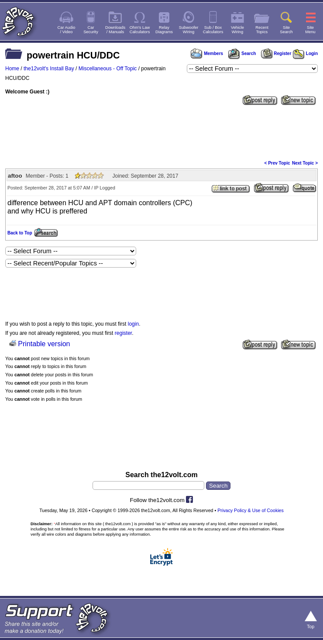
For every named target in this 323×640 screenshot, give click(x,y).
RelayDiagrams (164, 29)
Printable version (44, 344)
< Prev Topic (277, 163)
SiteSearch (286, 29)
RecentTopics (261, 29)
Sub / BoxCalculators (213, 29)
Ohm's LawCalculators (140, 29)
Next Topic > (305, 163)
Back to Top (19, 233)
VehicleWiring (237, 29)
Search (242, 53)
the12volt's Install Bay (49, 68)
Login (305, 53)
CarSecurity (90, 29)
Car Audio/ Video (67, 29)
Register (276, 53)
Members (207, 53)
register (123, 333)
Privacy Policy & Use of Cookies (250, 510)
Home (12, 68)
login (133, 324)
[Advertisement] (161, 131)
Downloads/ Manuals (115, 29)
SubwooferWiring (189, 29)
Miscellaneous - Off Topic (108, 68)
